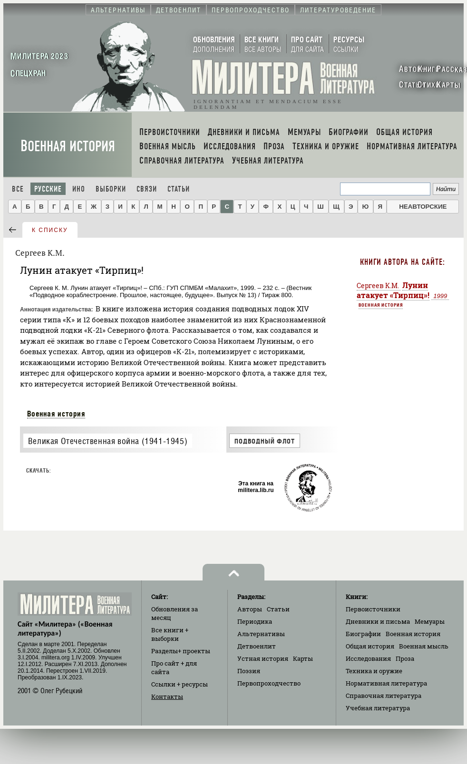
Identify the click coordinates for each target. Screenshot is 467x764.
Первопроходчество (269, 683)
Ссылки (179, 684)
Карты (303, 658)
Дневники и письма (378, 621)
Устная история (262, 658)
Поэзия (248, 671)
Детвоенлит (256, 646)
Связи (146, 189)
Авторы (249, 609)
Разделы (180, 651)
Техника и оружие (374, 671)
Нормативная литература (386, 683)
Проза (405, 658)
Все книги (169, 634)
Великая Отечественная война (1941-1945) (107, 441)
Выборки (111, 189)
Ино (78, 189)
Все (18, 189)
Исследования (368, 658)
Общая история (370, 646)
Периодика (254, 621)
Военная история (67, 146)
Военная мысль (423, 646)
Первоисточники (373, 609)
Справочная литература (383, 695)
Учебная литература (378, 708)
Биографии (363, 633)
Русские (48, 189)
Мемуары (430, 621)
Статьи (178, 189)
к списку (50, 230)
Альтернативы (261, 633)
